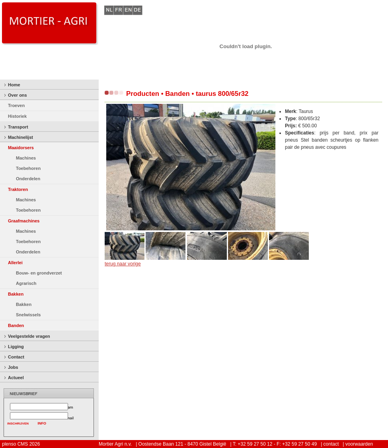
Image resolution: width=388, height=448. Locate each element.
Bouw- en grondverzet (39, 273)
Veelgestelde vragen (29, 336)
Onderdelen (28, 178)
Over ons (17, 95)
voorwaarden (359, 444)
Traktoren (18, 189)
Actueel (16, 377)
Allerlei (15, 262)
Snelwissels (28, 314)
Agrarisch (26, 283)
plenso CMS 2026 (21, 444)
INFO (42, 423)
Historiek (17, 116)
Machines (26, 158)
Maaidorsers (21, 147)
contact (331, 444)
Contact (16, 357)
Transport (18, 127)
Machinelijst (20, 137)
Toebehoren (28, 168)
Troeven (16, 105)
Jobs (13, 367)
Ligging (16, 346)
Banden (16, 325)
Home (14, 84)
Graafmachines (23, 220)
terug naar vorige (123, 264)
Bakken (15, 294)
